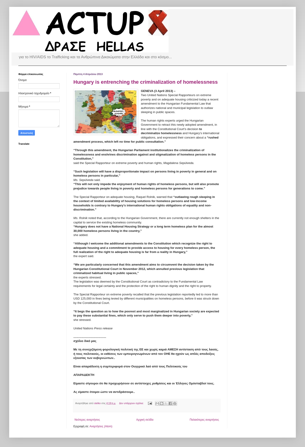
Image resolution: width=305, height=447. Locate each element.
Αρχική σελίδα (144, 419)
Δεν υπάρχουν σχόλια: (131, 403)
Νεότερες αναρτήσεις (87, 419)
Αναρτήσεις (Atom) (100, 426)
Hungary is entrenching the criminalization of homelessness (145, 82)
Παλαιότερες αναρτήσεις (204, 419)
